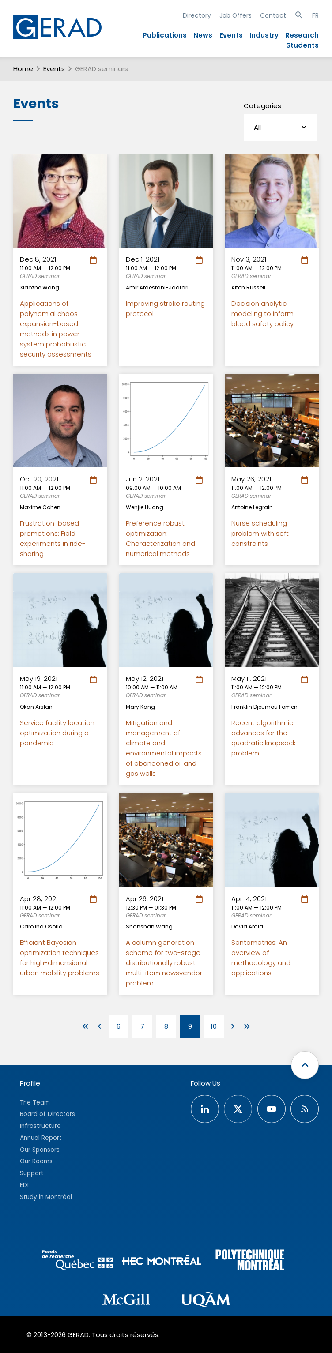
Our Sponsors (40, 1150)
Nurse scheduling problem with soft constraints (260, 533)
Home (23, 68)
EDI (24, 1185)
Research (302, 35)
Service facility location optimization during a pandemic (57, 733)
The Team (35, 1102)
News (202, 35)
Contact (273, 15)
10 (214, 1026)
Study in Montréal (46, 1197)
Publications (165, 35)
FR (315, 15)
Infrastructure (40, 1126)
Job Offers (235, 15)
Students (302, 45)
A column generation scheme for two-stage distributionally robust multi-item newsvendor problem (164, 963)
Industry (264, 35)
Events (231, 35)
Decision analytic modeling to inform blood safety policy (262, 313)
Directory (197, 15)
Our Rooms (36, 1161)
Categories (262, 105)
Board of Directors (47, 1114)
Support (32, 1173)
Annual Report (41, 1138)
